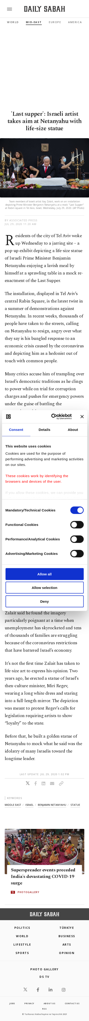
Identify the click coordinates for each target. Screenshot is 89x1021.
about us (49, 1003)
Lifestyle (22, 945)
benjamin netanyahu (52, 804)
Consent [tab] (16, 429)
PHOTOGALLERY (28, 892)
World (13, 22)
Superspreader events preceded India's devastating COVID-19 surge (43, 876)
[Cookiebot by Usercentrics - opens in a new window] (53, 417)
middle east (13, 804)
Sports (22, 953)
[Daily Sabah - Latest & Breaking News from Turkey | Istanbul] (44, 9)
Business (66, 936)
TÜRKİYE (66, 928)
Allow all (44, 574)
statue (75, 804)
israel (29, 804)
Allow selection (44, 588)
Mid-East (34, 22)
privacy (29, 1003)
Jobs (12, 1003)
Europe (55, 22)
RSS (44, 1008)
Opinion (66, 953)
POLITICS (22, 928)
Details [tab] (44, 429)
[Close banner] (82, 416)
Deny (44, 601)
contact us (72, 1003)
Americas (76, 22)
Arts (66, 945)
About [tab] (73, 429)
